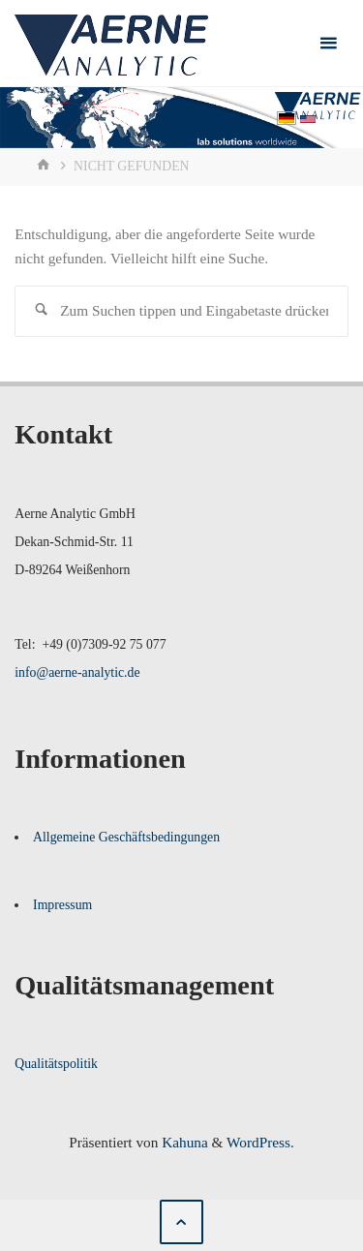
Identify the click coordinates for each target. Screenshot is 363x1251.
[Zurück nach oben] (182, 1222)
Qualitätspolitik (56, 1063)
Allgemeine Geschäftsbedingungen (126, 837)
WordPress (258, 1142)
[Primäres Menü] (328, 43)
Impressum (62, 905)
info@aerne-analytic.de (77, 672)
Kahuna (182, 1142)
